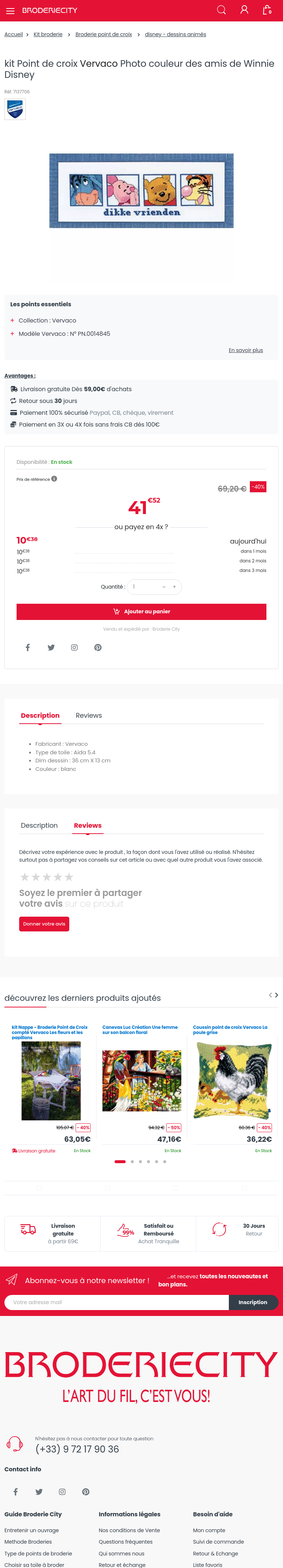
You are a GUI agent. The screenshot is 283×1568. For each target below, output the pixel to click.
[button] (221, 10)
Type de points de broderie (38, 1553)
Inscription (253, 1302)
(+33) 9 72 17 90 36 (77, 1449)
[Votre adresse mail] (116, 1302)
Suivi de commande (218, 1541)
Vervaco (99, 63)
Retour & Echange (215, 1553)
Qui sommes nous (121, 1553)
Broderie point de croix (104, 34)
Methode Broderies (28, 1541)
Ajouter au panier (141, 612)
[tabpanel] (51, 1086)
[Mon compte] (244, 10)
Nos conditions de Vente (129, 1530)
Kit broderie (48, 34)
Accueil (13, 34)
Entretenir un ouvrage (31, 1530)
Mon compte (209, 1530)
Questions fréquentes (126, 1541)
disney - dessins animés (175, 34)
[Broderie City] (49, 11)
